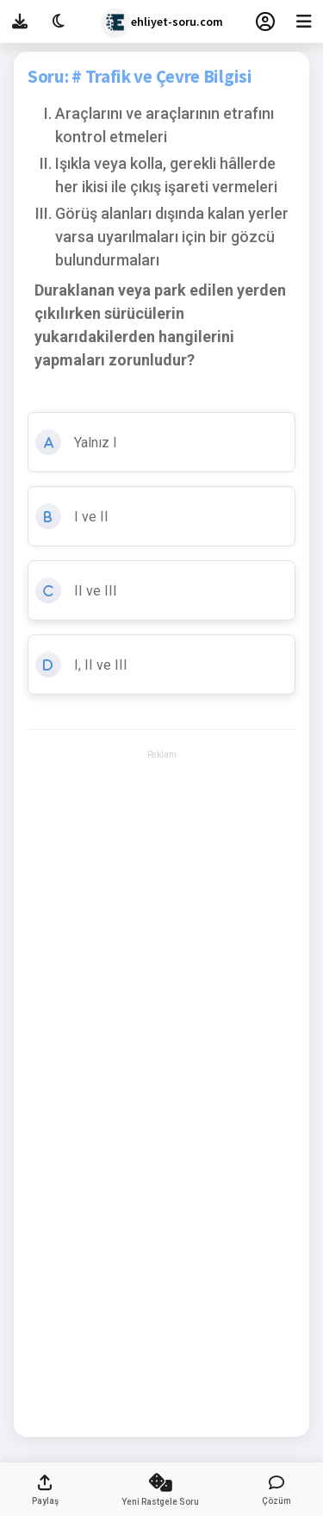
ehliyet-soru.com (162, 23)
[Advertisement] (161, 812)
